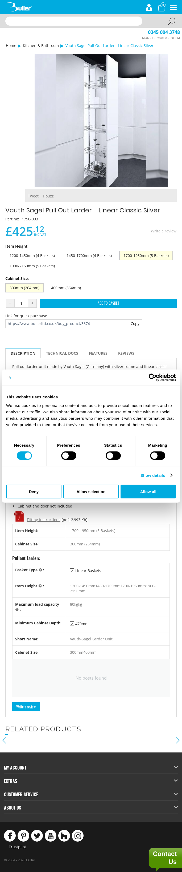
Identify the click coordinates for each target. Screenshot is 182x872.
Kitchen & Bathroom (41, 45)
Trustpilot (17, 846)
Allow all (148, 491)
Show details (152, 475)
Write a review (163, 230)
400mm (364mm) (66, 287)
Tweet (33, 196)
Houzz (48, 196)
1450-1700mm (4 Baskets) (89, 255)
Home (11, 45)
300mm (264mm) (24, 287)
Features (98, 353)
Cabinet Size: (17, 278)
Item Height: (16, 246)
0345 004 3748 (164, 32)
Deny (34, 491)
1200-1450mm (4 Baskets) (32, 255)
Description (23, 353)
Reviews (126, 353)
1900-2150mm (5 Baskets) (32, 265)
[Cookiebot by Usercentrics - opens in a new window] (152, 378)
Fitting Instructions (43, 519)
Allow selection (90, 491)
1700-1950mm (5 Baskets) (146, 255)
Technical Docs (62, 353)
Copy (135, 323)
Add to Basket (108, 303)
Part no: (12, 218)
